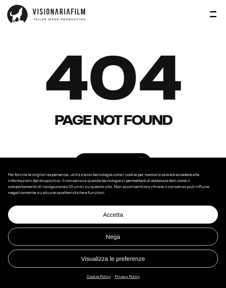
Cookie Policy (99, 276)
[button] (214, 14)
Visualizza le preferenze (113, 258)
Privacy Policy (127, 276)
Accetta (113, 214)
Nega (113, 236)
